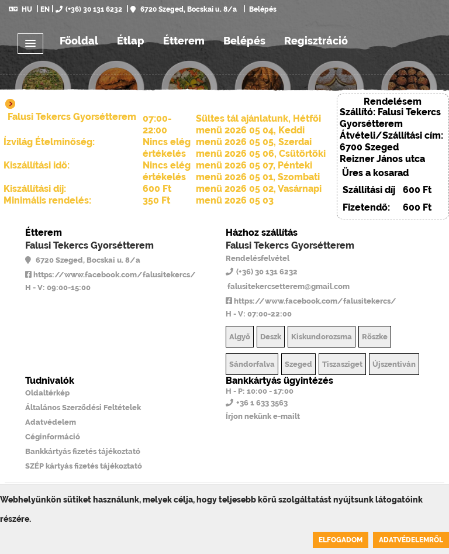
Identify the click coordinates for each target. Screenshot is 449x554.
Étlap (130, 41)
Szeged (298, 364)
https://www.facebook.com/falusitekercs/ (110, 274)
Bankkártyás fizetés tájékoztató (82, 451)
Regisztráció (316, 41)
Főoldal (79, 41)
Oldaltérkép (47, 392)
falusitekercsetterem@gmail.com (288, 286)
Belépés (262, 9)
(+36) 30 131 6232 (89, 9)
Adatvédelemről (411, 540)
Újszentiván (394, 364)
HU (20, 9)
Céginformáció (52, 436)
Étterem (184, 41)
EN (45, 9)
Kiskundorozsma (321, 336)
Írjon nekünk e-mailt (263, 416)
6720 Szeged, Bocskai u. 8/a (183, 9)
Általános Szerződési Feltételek (83, 407)
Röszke (375, 336)
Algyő (239, 336)
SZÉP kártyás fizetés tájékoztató (83, 466)
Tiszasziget (342, 364)
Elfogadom (340, 540)
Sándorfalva (252, 364)
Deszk (270, 336)
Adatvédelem (50, 422)
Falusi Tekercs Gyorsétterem (89, 245)
